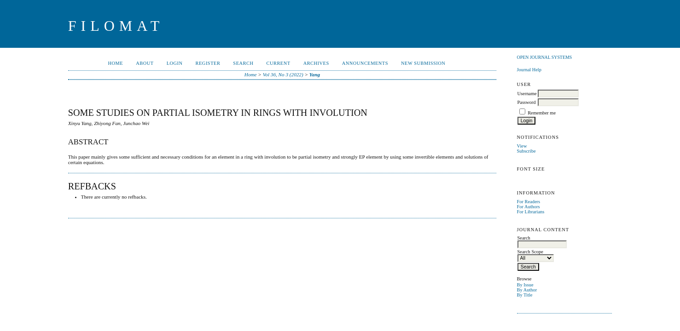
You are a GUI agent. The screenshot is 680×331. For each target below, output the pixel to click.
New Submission (423, 63)
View (522, 145)
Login (175, 63)
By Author (527, 289)
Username (527, 93)
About (144, 63)
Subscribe (526, 151)
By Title (525, 294)
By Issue (525, 284)
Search (243, 63)
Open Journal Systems (544, 57)
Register (208, 63)
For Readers (529, 201)
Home (115, 63)
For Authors (528, 206)
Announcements (365, 63)
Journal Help (529, 69)
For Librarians (531, 211)
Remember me (542, 112)
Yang (314, 74)
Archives (316, 63)
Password (526, 102)
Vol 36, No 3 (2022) (283, 74)
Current (278, 63)
